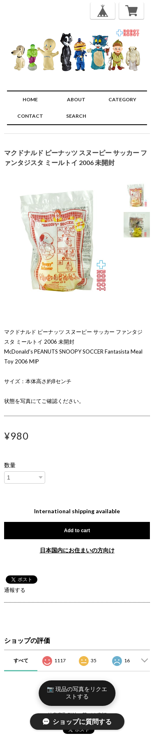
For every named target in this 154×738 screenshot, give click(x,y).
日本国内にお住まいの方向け (77, 550)
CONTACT (30, 116)
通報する (14, 590)
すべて (21, 660)
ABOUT (76, 99)
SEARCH (76, 116)
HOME (30, 99)
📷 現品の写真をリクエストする (77, 693)
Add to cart (77, 530)
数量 (10, 465)
